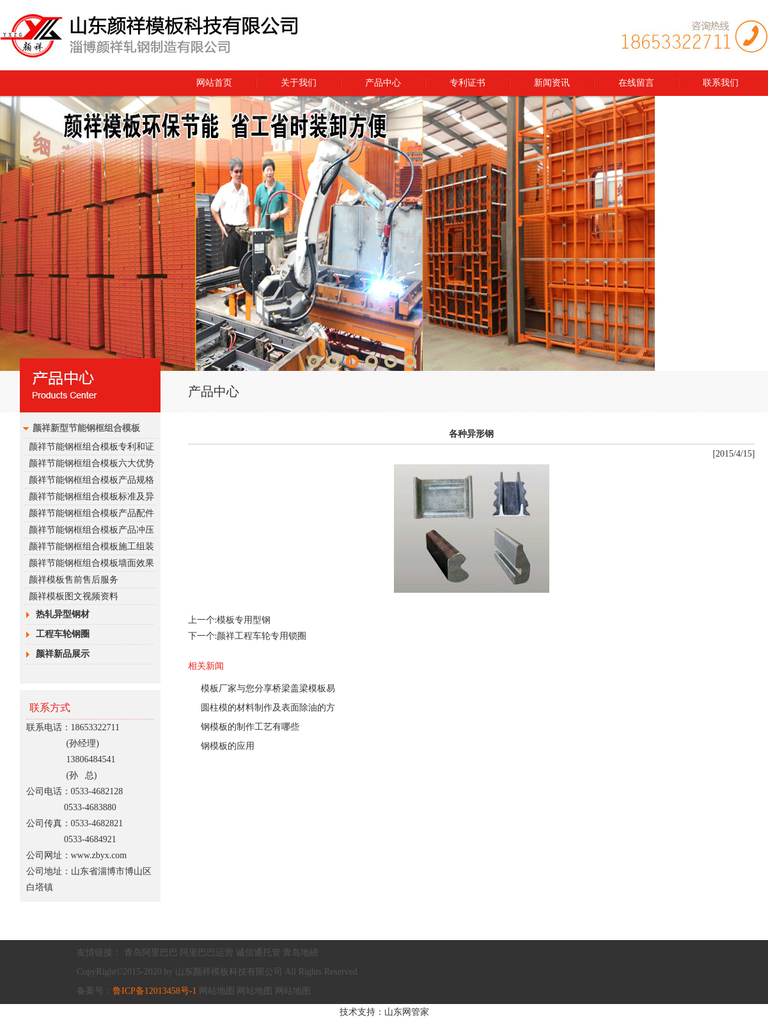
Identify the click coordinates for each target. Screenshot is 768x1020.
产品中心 (383, 83)
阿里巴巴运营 (206, 952)
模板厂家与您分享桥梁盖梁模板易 (268, 688)
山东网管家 (406, 1012)
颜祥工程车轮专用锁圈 (261, 636)
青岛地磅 (300, 952)
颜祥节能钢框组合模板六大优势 (91, 463)
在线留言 (636, 83)
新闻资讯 (552, 83)
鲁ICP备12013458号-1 (154, 991)
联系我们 (721, 83)
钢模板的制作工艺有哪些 (250, 727)
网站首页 (214, 83)
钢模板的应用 (228, 746)
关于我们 (299, 83)
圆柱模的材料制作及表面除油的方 (268, 707)
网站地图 (217, 991)
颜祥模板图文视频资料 (73, 596)
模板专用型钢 (243, 620)
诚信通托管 (258, 952)
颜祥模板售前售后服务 (73, 580)
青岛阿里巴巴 (151, 952)
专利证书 (467, 83)
